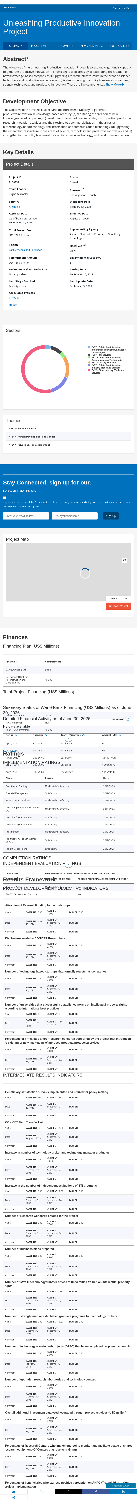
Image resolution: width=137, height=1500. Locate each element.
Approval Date (18, 213)
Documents (65, 45)
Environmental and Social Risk (28, 269)
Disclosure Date (80, 201)
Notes (13, 304)
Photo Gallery (119, 45)
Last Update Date (81, 281)
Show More (114, 84)
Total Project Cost (22, 229)
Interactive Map (119, 606)
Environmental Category (85, 257)
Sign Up (111, 516)
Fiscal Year (78, 245)
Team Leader (17, 189)
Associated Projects (22, 293)
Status (74, 177)
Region (13, 245)
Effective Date (79, 213)
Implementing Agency (84, 229)
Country (14, 201)
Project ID (15, 177)
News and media (92, 45)
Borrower (77, 189)
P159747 (14, 298)
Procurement (40, 45)
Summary (15, 45)
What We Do (10, 7)
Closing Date (78, 269)
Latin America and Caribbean (25, 249)
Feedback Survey (120, 1485)
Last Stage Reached (22, 281)
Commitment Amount (23, 257)
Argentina (14, 206)
